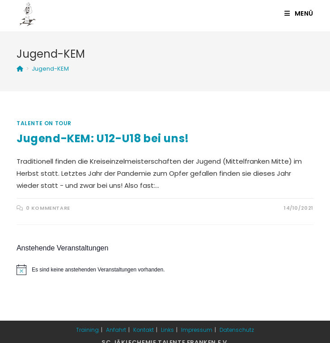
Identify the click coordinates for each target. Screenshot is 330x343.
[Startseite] (20, 68)
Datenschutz (237, 330)
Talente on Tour (44, 123)
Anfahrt (116, 330)
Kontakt (143, 330)
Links (167, 330)
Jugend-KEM (50, 68)
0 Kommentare (48, 208)
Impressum (196, 330)
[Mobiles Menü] (298, 13)
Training (87, 330)
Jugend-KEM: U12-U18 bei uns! (103, 138)
